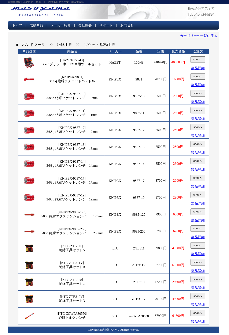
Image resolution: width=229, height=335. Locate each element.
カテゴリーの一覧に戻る (198, 36)
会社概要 (85, 25)
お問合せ (127, 25)
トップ (17, 25)
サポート (106, 25)
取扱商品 (36, 25)
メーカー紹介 (61, 25)
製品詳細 (198, 68)
